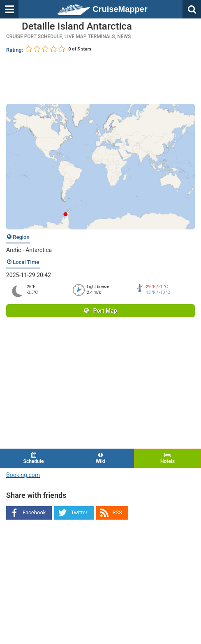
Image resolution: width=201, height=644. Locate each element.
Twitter (79, 512)
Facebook (34, 512)
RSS (117, 512)
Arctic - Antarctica (29, 250)
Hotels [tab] (167, 458)
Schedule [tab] (33, 458)
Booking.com (23, 475)
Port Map (100, 310)
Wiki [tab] (100, 458)
